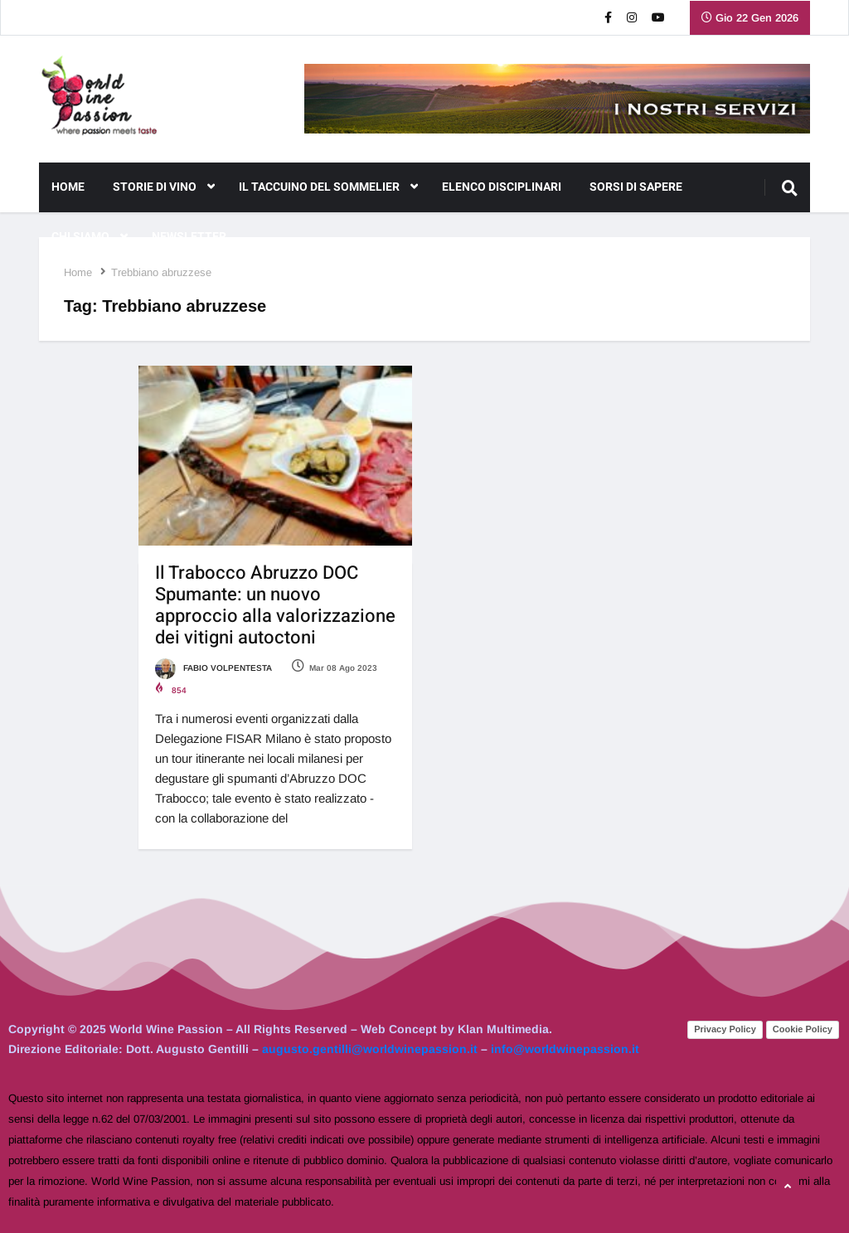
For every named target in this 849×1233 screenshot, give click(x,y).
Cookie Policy (802, 1029)
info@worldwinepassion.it (565, 1049)
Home (68, 187)
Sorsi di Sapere (635, 187)
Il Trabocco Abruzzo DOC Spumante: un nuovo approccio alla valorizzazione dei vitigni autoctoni (275, 605)
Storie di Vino (164, 187)
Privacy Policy (725, 1029)
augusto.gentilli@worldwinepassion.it (370, 1049)
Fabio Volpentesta (213, 667)
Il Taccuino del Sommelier (328, 187)
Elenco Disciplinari (501, 187)
